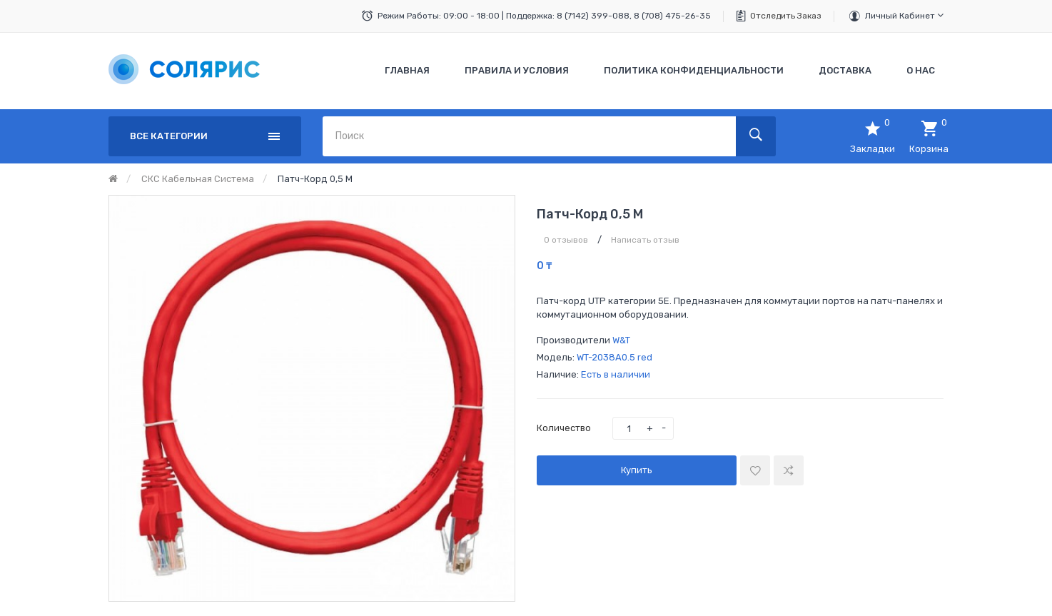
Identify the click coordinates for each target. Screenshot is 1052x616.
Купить (636, 470)
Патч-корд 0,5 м (315, 178)
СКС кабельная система (197, 178)
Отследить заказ (785, 16)
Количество (564, 428)
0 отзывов (566, 240)
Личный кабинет (904, 15)
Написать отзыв (645, 240)
